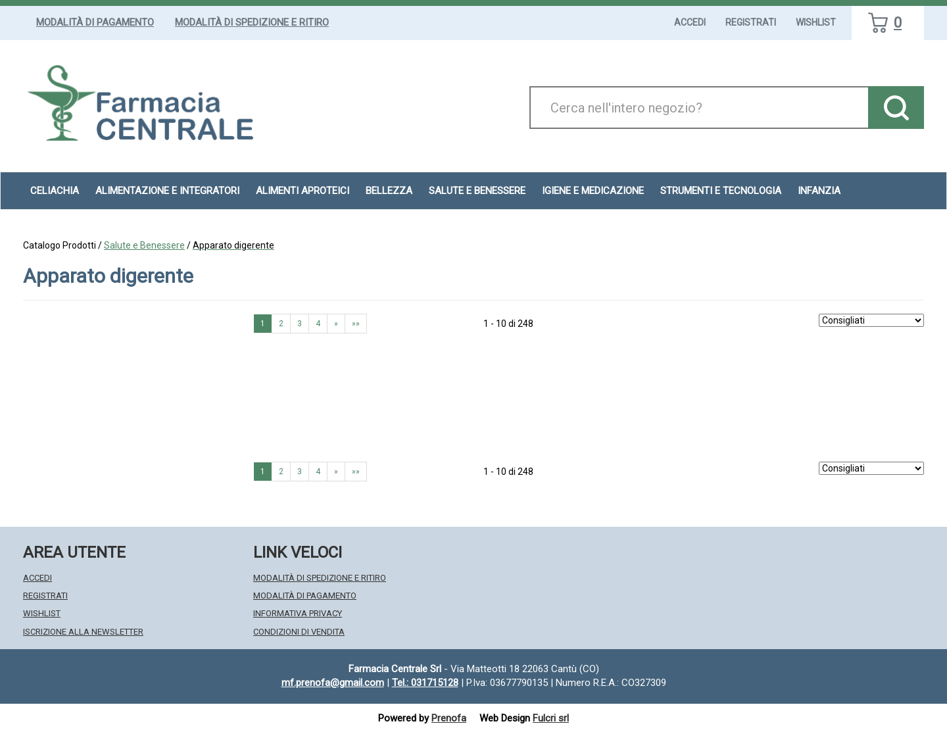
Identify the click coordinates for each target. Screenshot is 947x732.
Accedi (690, 22)
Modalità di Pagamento (95, 22)
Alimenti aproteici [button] (302, 191)
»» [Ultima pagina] (356, 323)
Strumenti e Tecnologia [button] (720, 191)
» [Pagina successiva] (336, 323)
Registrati (750, 22)
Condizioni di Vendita (299, 632)
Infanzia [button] (819, 191)
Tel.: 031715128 (425, 683)
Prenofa (448, 718)
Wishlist (816, 22)
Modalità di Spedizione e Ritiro (252, 22)
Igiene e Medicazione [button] (593, 191)
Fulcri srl (551, 718)
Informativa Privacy (297, 613)
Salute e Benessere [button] (477, 191)
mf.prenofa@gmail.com (332, 683)
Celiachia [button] (54, 191)
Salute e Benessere (144, 245)
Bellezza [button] (389, 191)
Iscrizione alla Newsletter (83, 632)
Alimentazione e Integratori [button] (167, 191)
